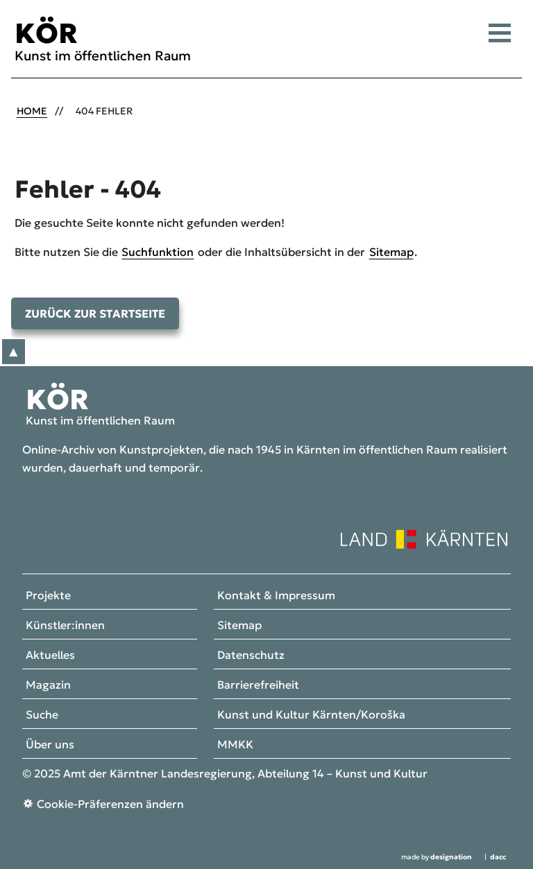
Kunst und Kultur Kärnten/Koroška (311, 715)
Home (32, 111)
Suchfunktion (157, 252)
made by (436, 857)
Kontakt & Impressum (276, 596)
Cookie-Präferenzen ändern (110, 804)
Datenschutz (251, 655)
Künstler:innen (65, 626)
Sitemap (391, 252)
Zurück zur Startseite (95, 313)
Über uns (50, 745)
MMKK (235, 745)
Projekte (48, 596)
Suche (42, 715)
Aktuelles (50, 655)
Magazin (48, 685)
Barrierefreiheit (258, 685)
